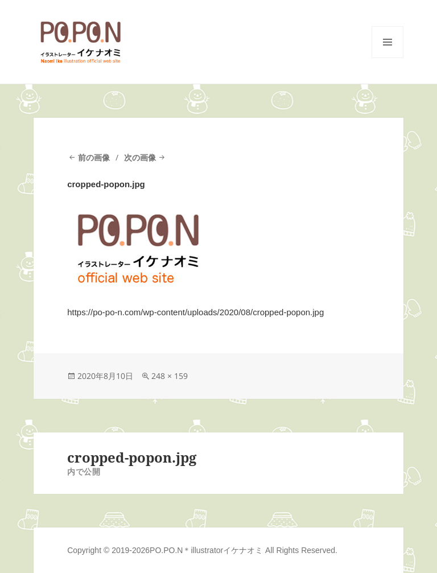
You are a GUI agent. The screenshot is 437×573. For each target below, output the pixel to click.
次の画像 (140, 157)
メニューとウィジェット (387, 57)
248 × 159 (169, 375)
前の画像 (94, 157)
